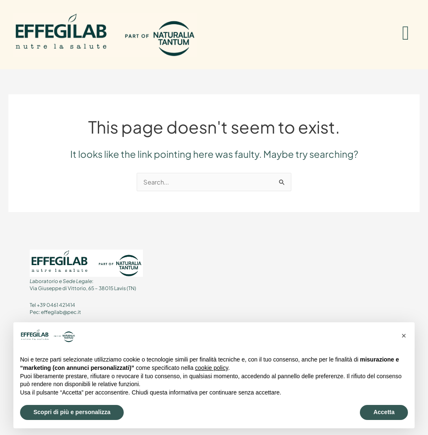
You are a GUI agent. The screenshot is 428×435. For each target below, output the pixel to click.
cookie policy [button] (211, 367)
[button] (403, 335)
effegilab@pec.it (61, 312)
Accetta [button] (384, 412)
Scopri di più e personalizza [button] (71, 412)
